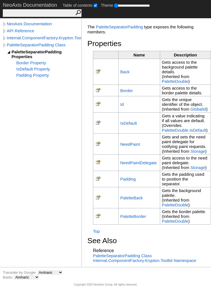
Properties (104, 43)
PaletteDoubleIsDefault (184, 130)
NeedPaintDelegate (138, 162)
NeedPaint (130, 144)
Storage (197, 151)
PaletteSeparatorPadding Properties (37, 54)
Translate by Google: (20, 272)
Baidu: (8, 277)
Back (125, 71)
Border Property (31, 62)
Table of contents (77, 5)
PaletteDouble (175, 81)
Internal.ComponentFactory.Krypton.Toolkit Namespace (144, 260)
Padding (128, 179)
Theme (107, 5)
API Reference (20, 30)
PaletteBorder (133, 216)
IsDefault (128, 123)
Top (96, 231)
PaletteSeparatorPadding (119, 26)
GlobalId (198, 109)
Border (126, 90)
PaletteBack (131, 197)
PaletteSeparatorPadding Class (36, 44)
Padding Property (32, 75)
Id (122, 104)
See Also (102, 240)
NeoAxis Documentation (29, 23)
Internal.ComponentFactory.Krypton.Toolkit (44, 37)
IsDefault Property (33, 69)
